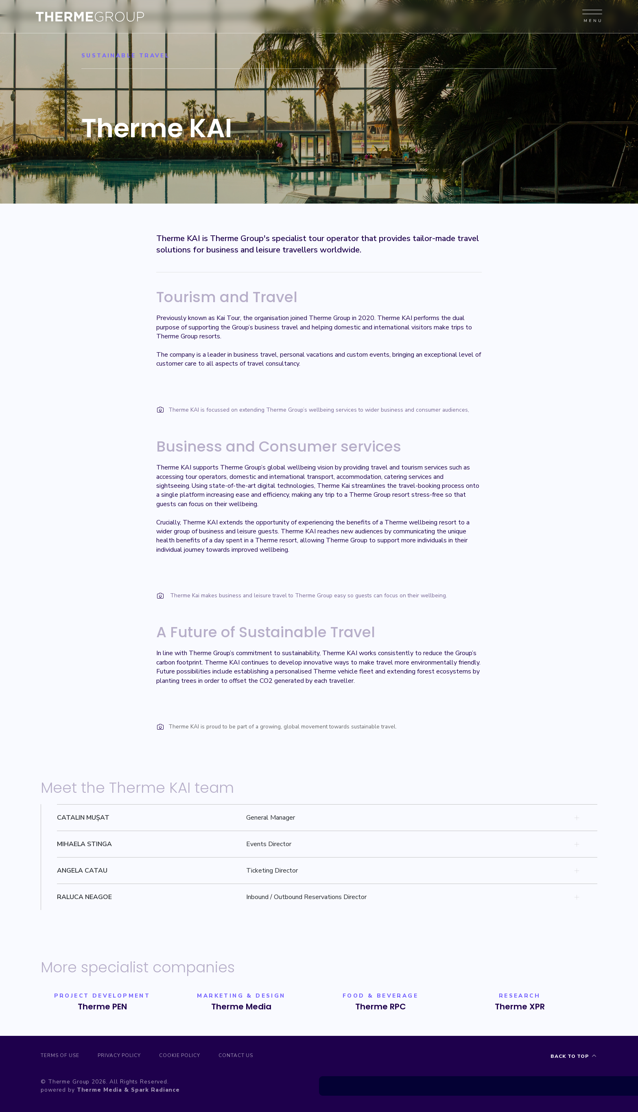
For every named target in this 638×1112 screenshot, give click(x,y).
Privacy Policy (123, 1056)
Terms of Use (60, 1056)
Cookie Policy (186, 1056)
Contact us (246, 1056)
